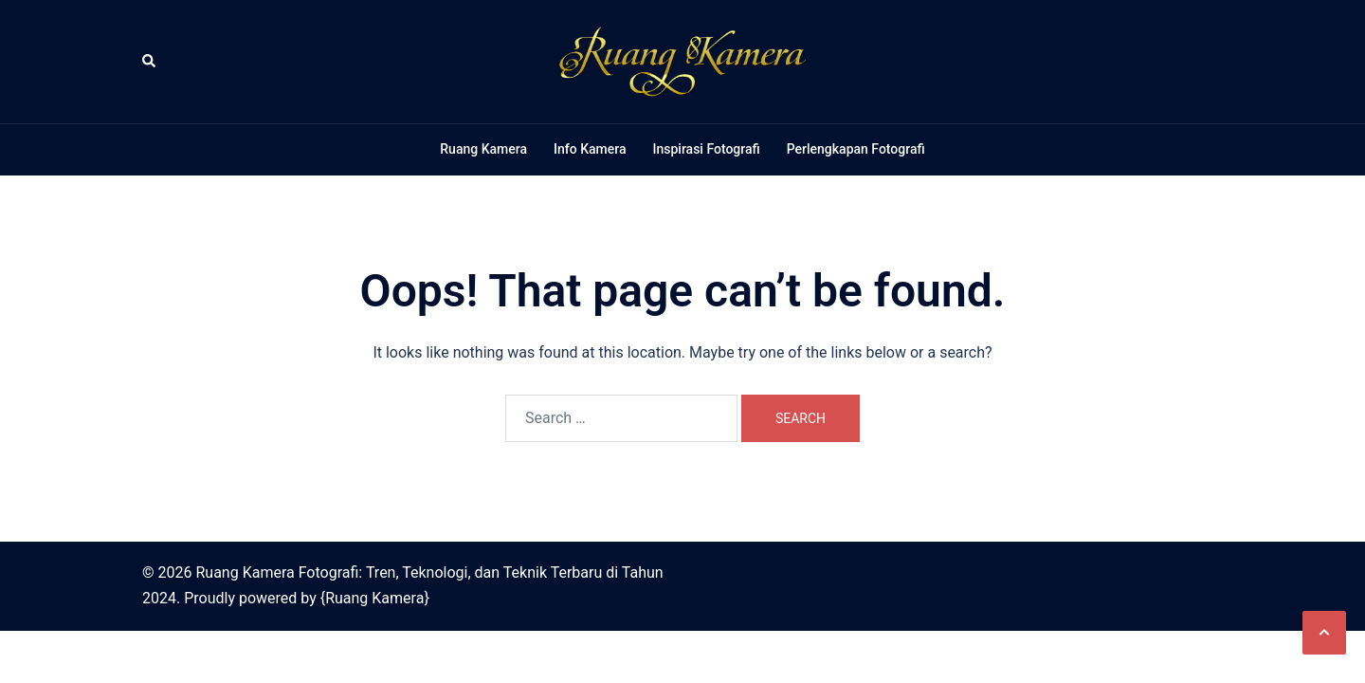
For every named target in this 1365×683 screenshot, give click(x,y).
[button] (149, 61)
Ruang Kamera (483, 149)
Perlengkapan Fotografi (856, 149)
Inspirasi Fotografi (705, 149)
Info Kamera (590, 149)
